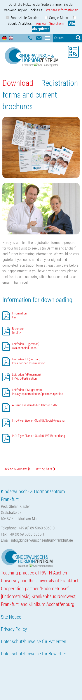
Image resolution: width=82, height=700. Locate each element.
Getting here (45, 469)
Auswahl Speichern (50, 23)
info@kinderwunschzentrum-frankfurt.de (42, 540)
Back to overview (16, 469)
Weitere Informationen (62, 10)
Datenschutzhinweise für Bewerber (33, 653)
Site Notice (11, 617)
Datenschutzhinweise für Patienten (33, 641)
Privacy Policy (14, 629)
